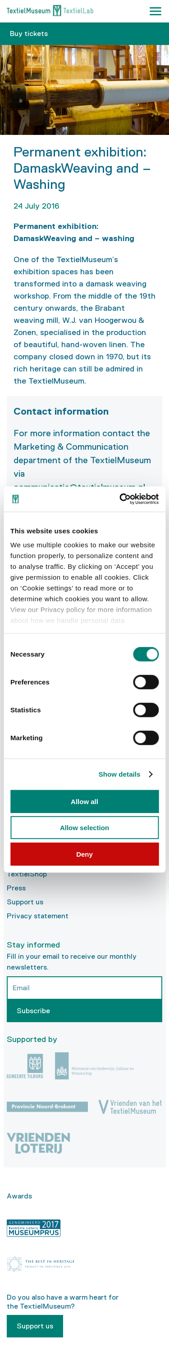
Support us (25, 902)
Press (16, 888)
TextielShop (27, 874)
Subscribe (33, 1011)
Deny (84, 854)
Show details (120, 774)
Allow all (84, 801)
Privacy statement (38, 916)
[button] (155, 11)
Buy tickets (29, 33)
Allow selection (84, 827)
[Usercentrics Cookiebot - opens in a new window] (120, 499)
